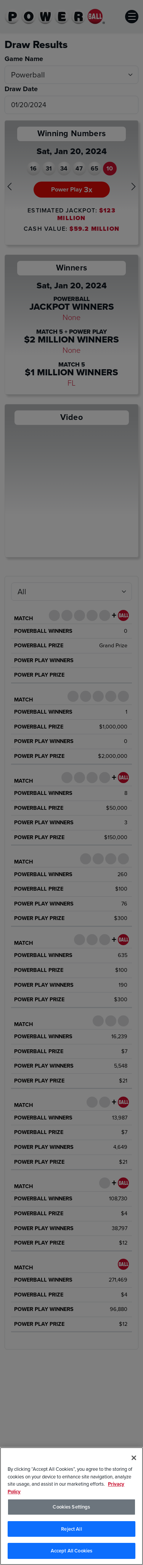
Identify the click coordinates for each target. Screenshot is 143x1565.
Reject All (71, 1529)
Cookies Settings (71, 1506)
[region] (71, 1506)
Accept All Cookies (71, 1550)
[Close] (133, 1457)
